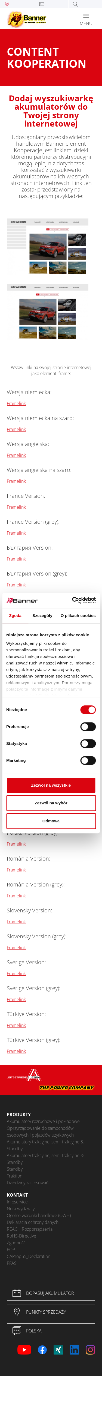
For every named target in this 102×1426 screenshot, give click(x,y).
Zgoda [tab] (15, 615)
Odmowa (51, 821)
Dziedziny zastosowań (27, 1183)
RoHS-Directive (21, 1236)
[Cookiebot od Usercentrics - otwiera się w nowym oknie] (73, 600)
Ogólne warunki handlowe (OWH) (39, 1215)
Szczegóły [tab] (42, 615)
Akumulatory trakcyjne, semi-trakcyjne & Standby (45, 1145)
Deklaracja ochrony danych (32, 1222)
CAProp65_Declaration (28, 1256)
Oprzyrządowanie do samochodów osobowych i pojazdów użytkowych (40, 1131)
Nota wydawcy (21, 1209)
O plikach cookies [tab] (78, 615)
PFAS (12, 1263)
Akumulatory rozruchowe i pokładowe (43, 1121)
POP (11, 1250)
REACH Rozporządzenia (29, 1229)
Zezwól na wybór (51, 803)
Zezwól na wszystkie (51, 785)
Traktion (14, 1176)
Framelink (16, 403)
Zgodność (16, 1243)
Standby (15, 1169)
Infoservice (17, 1202)
